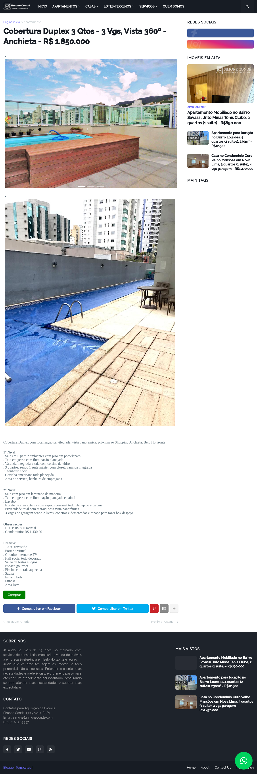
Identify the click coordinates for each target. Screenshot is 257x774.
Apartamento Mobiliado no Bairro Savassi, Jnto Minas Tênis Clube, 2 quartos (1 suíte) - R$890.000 (218, 117)
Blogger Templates (17, 767)
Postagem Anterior (18, 621)
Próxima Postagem (163, 621)
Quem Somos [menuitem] (173, 6)
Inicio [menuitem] (42, 6)
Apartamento (32, 22)
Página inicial (12, 22)
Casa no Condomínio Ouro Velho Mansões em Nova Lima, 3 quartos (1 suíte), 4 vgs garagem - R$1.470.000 (232, 162)
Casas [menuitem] (90, 6)
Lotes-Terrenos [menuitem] (117, 6)
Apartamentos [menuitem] (64, 6)
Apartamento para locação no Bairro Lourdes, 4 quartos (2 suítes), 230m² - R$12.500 (232, 139)
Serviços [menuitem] (147, 6)
